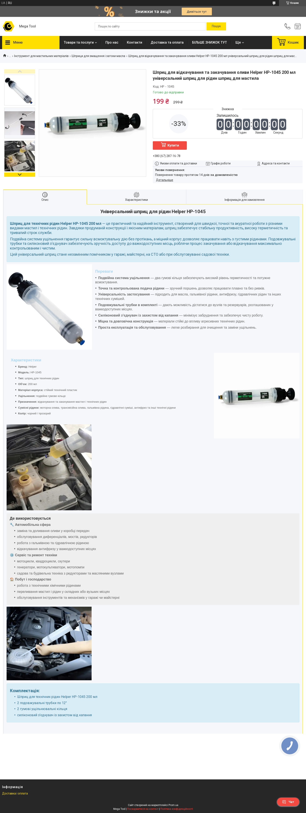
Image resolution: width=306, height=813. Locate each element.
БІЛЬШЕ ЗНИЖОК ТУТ (209, 42)
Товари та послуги (79, 42)
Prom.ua (173, 805)
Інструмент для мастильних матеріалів (41, 56)
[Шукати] (216, 26)
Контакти (134, 42)
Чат (288, 802)
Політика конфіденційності (176, 808)
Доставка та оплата (167, 42)
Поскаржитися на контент (143, 808)
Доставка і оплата (15, 793)
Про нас (111, 42)
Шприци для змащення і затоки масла (98, 56)
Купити (173, 145)
